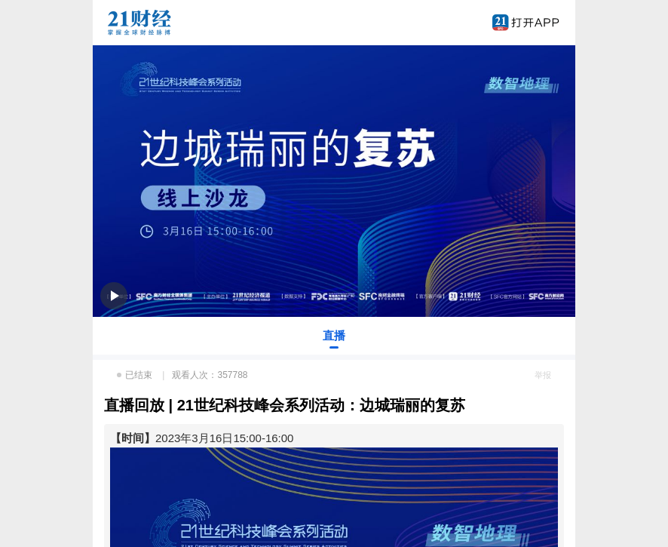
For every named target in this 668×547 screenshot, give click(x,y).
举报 (543, 375)
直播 (334, 335)
